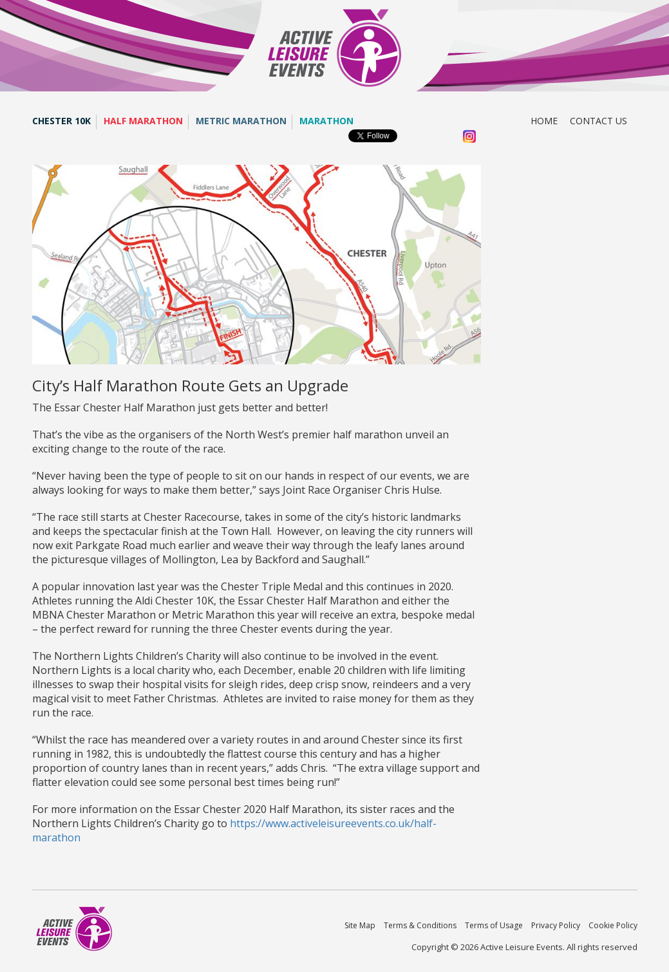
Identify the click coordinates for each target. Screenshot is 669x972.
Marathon (326, 121)
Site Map (359, 925)
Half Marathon (143, 121)
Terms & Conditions (420, 925)
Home (544, 121)
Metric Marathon (241, 121)
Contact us (598, 121)
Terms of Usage (494, 925)
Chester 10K (61, 121)
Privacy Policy (555, 925)
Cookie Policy (613, 925)
